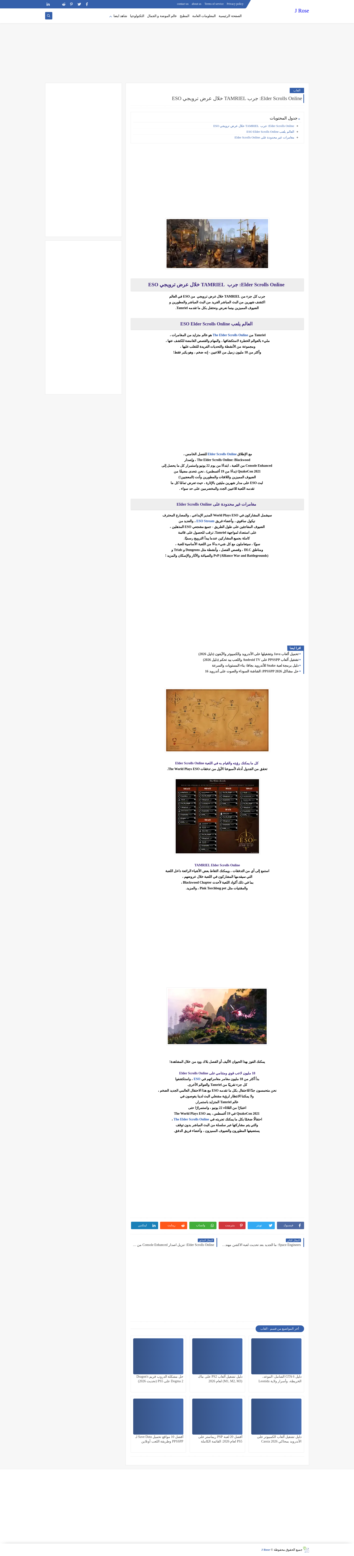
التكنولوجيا (137, 16)
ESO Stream (205, 521)
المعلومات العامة (204, 16)
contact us (182, 4)
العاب (296, 90)
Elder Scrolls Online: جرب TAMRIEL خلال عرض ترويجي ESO (253, 126)
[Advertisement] (177, 45)
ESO (197, 1079)
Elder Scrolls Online (222, 454)
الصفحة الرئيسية (230, 16)
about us (196, 4)
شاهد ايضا (120, 16)
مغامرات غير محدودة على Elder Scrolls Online (264, 137)
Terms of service (214, 4)
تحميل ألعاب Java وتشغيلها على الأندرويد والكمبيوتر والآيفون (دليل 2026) (248, 654)
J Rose (302, 11)
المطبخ (184, 16)
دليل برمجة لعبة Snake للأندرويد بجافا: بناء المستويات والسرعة (255, 665)
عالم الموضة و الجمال (162, 16)
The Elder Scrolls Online (230, 335)
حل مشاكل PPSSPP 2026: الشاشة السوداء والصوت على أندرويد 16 (251, 671)
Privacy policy (235, 4)
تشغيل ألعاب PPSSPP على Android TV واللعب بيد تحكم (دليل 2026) (251, 660)
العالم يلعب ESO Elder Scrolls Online (270, 131)
